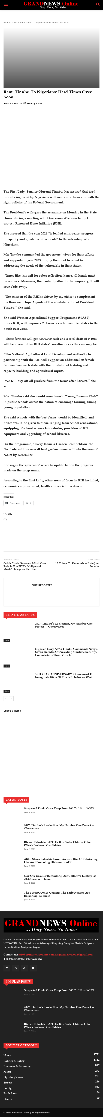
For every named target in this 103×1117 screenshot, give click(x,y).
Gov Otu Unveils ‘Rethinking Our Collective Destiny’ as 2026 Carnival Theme (60, 877)
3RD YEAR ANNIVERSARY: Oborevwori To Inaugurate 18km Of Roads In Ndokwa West (64, 675)
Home (7, 22)
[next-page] (11, 698)
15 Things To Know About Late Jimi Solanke (77, 565)
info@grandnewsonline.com (36, 954)
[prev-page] (6, 698)
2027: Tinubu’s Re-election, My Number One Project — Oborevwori (64, 625)
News (14, 22)
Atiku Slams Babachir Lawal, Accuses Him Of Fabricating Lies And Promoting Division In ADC (61, 860)
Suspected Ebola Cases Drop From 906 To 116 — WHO (59, 808)
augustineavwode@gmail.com (74, 954)
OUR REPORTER (14, 103)
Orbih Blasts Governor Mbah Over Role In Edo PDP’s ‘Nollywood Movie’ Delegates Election (25, 566)
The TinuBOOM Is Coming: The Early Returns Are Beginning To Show (57, 894)
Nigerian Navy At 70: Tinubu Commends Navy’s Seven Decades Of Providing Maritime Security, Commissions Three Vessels (66, 652)
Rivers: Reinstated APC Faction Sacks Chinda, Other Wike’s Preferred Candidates (58, 843)
